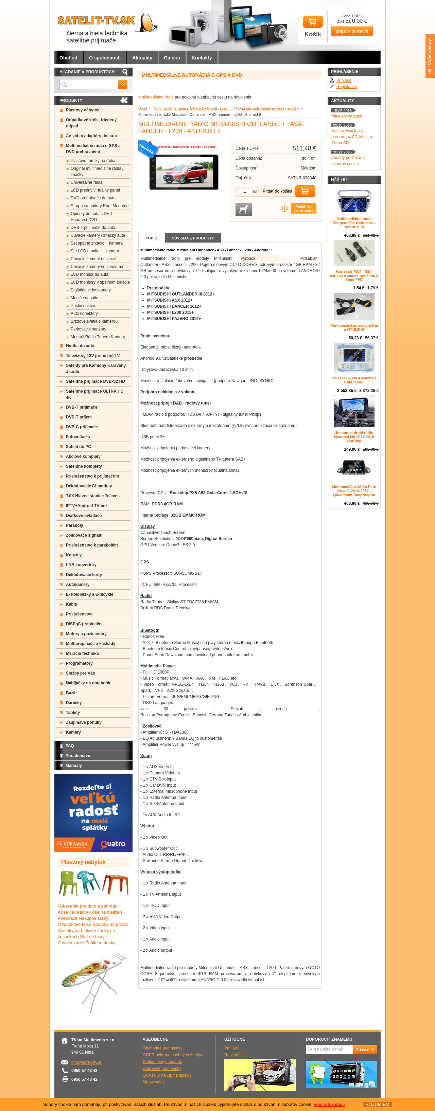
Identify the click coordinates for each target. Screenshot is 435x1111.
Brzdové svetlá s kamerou (94, 321)
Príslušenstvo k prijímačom (92, 476)
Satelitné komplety (84, 466)
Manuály (74, 765)
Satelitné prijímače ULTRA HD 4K (94, 394)
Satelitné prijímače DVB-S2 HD (95, 381)
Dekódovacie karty (84, 574)
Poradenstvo (78, 755)
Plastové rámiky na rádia (93, 160)
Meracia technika (82, 653)
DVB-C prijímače (82, 427)
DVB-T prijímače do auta (93, 227)
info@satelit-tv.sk (86, 1062)
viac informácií (329, 1104)
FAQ (70, 745)
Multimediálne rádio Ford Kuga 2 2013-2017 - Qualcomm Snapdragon (354, 491)
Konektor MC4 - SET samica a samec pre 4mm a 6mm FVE (354, 275)
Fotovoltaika (78, 436)
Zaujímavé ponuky (84, 722)
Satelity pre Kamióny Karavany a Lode (96, 368)
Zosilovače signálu (84, 535)
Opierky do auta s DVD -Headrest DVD (93, 216)
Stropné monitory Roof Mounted (99, 205)
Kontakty (202, 57)
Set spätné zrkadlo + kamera (97, 243)
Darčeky (74, 702)
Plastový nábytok (83, 110)
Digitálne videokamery (91, 290)
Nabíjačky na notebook (88, 683)
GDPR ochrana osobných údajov (172, 1055)
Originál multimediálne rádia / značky (269, 108)
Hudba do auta (80, 345)
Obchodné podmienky (162, 1048)
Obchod (68, 57)
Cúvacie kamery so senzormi (97, 266)
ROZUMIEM (377, 1104)
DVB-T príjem (79, 417)
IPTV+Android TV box (87, 505)
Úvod (142, 108)
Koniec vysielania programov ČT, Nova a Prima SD (351, 136)
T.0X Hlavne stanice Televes (93, 496)
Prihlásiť (343, 80)
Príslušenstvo (83, 305)
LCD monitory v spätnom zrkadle (100, 282)
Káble (71, 604)
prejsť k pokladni (352, 31)
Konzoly (74, 555)
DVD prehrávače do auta (93, 198)
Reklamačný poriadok (162, 1061)
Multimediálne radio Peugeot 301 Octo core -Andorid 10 (354, 223)
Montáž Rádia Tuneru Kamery (98, 337)
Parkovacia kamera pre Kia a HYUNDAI (354, 327)
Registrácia (346, 86)
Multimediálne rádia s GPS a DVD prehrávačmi (193, 108)
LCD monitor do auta (89, 274)
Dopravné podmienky (162, 1068)
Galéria (172, 57)
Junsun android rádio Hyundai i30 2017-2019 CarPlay (354, 437)
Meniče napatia (84, 297)
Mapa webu (153, 1082)
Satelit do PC (78, 446)
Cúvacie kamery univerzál (94, 258)
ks (255, 191)
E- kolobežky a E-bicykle (89, 594)
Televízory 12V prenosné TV (93, 355)
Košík (313, 27)
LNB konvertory (81, 564)
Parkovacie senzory (88, 329)
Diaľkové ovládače (84, 515)
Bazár (71, 693)
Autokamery (77, 584)
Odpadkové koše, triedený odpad (91, 123)
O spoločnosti (105, 57)
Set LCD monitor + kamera (95, 251)
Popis (151, 238)
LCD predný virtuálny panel (95, 190)
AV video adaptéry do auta (91, 135)
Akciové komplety (83, 456)
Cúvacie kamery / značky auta (98, 235)
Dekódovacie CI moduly (89, 486)
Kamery (73, 732)
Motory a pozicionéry (86, 633)
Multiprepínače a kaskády (90, 643)
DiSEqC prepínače (83, 624)
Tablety (73, 712)
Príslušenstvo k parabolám (92, 545)
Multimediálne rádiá (156, 97)
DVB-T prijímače (82, 407)
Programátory (79, 663)
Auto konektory (84, 313)
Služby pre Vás (80, 673)
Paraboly (74, 525)
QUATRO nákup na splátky (167, 1075)
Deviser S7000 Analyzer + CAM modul (354, 380)
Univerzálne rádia (86, 182)
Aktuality (142, 57)
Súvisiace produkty (193, 238)
